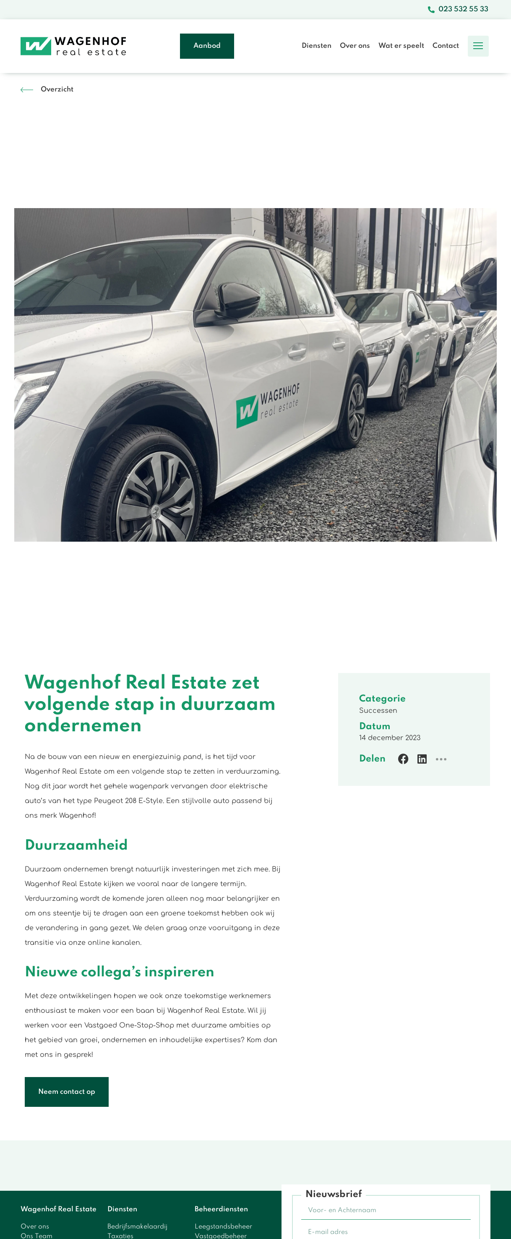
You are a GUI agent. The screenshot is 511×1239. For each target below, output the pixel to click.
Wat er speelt (401, 46)
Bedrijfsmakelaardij (137, 1226)
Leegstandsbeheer (223, 1226)
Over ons (355, 46)
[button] (478, 46)
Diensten (316, 46)
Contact (446, 46)
